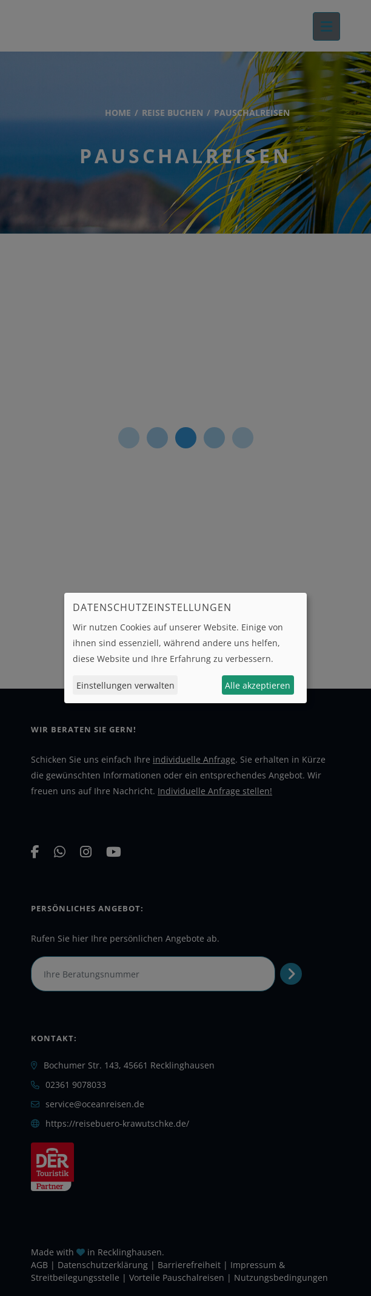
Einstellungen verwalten (125, 685)
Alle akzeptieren (257, 685)
